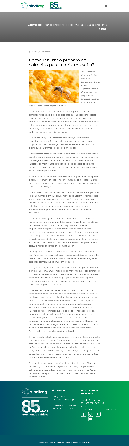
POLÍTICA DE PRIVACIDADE (57, 438)
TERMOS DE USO (76, 438)
